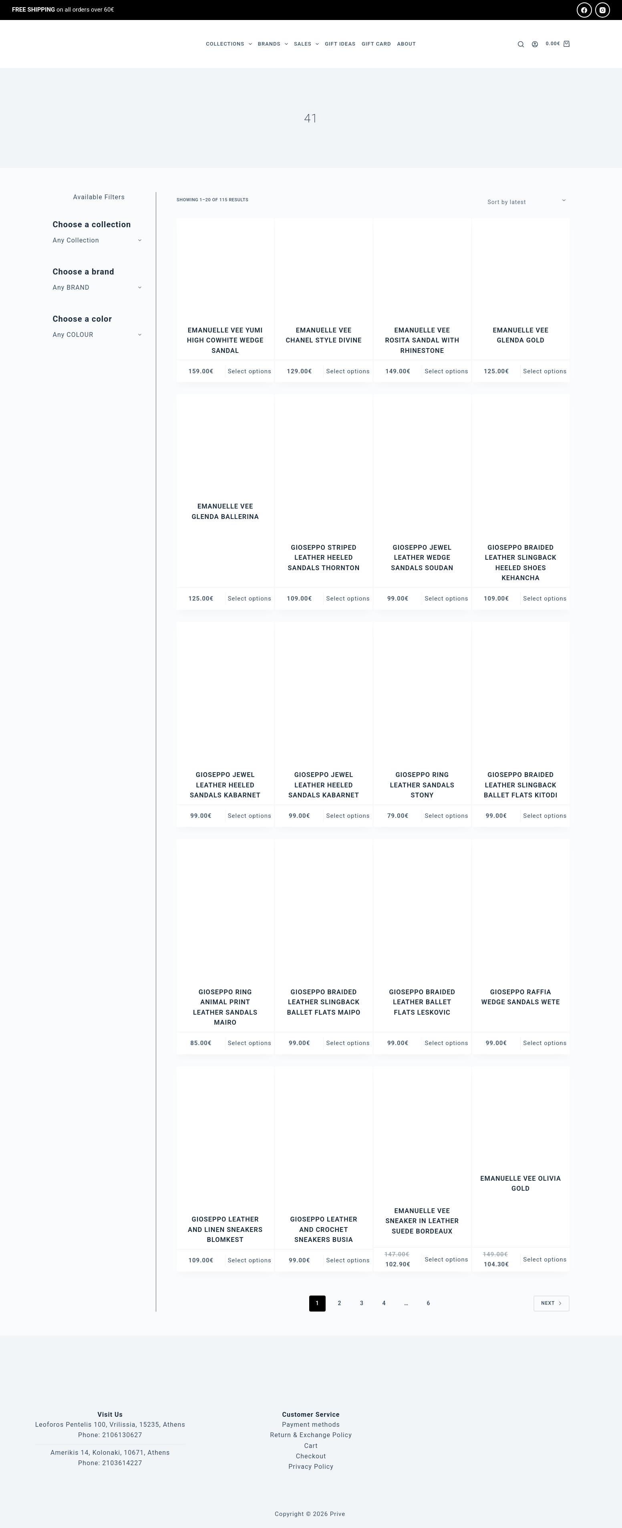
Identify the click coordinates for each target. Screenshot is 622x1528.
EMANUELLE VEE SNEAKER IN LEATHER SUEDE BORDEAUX (422, 1220)
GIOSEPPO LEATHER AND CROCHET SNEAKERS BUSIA (323, 1229)
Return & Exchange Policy (311, 1435)
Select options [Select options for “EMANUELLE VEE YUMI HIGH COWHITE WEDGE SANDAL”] (250, 370)
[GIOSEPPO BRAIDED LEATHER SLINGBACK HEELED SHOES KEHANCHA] (521, 463)
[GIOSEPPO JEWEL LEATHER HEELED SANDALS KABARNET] (225, 691)
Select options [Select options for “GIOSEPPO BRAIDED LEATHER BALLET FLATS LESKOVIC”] (446, 1043)
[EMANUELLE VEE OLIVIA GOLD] (521, 1115)
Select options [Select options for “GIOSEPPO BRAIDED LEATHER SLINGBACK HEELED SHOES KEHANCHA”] (545, 598)
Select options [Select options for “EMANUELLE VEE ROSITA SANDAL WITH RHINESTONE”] (446, 370)
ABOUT (406, 44)
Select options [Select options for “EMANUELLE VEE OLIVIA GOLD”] (545, 1259)
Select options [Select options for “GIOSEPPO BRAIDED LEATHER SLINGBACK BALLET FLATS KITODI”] (545, 815)
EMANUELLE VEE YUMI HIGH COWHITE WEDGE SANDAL (225, 340)
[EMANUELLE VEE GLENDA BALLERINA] (225, 442)
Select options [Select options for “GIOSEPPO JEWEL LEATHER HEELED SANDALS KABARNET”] (250, 815)
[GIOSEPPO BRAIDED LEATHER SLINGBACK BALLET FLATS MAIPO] (323, 908)
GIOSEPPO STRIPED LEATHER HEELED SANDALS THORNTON (323, 557)
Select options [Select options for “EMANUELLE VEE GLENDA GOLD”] (545, 370)
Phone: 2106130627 (110, 1435)
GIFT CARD (376, 44)
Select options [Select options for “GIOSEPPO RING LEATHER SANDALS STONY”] (446, 815)
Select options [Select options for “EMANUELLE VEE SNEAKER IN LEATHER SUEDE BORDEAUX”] (446, 1259)
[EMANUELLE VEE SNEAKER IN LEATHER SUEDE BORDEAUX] (422, 1131)
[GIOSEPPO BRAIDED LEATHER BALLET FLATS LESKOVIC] (422, 908)
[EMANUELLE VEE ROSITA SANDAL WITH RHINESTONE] (422, 266)
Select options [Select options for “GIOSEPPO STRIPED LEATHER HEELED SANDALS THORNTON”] (348, 598)
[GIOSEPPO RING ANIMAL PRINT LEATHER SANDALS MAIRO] (225, 908)
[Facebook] (584, 10)
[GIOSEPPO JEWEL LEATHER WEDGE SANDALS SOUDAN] (422, 463)
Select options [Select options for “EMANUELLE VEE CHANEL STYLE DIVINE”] (348, 370)
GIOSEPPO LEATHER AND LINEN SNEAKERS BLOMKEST (225, 1229)
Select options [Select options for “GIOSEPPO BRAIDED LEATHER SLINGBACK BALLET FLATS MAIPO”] (348, 1043)
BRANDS (274, 44)
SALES (308, 44)
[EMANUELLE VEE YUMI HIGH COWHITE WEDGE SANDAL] (225, 266)
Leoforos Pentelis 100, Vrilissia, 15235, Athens (110, 1424)
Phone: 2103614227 (110, 1463)
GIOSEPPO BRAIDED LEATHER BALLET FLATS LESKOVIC (422, 1002)
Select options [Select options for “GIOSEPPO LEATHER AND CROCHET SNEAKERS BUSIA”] (348, 1260)
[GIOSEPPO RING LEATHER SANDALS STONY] (422, 691)
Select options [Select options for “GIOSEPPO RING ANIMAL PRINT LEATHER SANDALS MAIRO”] (250, 1043)
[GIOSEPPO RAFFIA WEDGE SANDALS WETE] (521, 908)
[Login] (535, 44)
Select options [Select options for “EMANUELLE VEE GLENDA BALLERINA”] (250, 598)
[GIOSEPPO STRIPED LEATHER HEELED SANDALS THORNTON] (323, 463)
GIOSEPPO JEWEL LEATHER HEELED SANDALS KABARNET (225, 785)
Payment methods (311, 1424)
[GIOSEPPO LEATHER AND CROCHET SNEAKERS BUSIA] (323, 1135)
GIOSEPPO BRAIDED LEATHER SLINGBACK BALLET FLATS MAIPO (324, 1002)
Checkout (311, 1456)
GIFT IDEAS (340, 44)
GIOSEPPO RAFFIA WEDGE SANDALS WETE (520, 1002)
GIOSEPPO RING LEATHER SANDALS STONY (422, 785)
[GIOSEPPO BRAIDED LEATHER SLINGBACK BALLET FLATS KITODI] (521, 691)
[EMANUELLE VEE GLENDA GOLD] (521, 266)
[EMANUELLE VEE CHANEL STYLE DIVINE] (323, 266)
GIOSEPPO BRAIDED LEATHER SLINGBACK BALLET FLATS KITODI (521, 785)
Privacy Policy (311, 1466)
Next (551, 1303)
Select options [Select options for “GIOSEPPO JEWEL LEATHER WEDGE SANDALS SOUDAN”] (446, 598)
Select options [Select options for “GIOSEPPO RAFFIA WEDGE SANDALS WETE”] (545, 1043)
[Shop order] (529, 200)
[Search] (521, 44)
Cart (311, 1445)
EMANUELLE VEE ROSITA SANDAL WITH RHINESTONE (422, 340)
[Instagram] (602, 10)
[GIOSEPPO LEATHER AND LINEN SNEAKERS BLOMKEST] (225, 1135)
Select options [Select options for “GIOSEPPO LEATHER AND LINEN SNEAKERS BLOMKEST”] (250, 1260)
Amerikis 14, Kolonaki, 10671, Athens (110, 1452)
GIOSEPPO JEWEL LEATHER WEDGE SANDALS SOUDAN (422, 557)
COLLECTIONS (230, 44)
